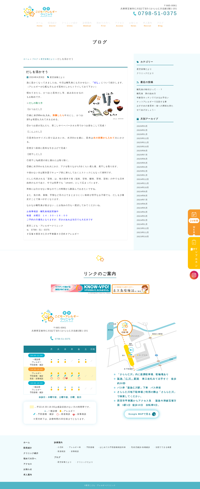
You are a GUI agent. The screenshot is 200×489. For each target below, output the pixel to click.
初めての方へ (104, 24)
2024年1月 (142, 224)
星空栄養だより (58, 77)
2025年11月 (143, 142)
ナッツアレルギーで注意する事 (153, 102)
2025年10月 (143, 146)
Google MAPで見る (139, 414)
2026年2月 (142, 130)
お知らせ (134, 24)
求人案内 (148, 24)
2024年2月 (142, 220)
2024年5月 (142, 208)
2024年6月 (142, 204)
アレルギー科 (75, 447)
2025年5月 (142, 163)
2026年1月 (142, 134)
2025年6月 (142, 159)
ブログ (161, 24)
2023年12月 (143, 228)
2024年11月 (143, 183)
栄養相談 (75, 451)
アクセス (120, 24)
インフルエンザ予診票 (194, 253)
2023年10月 (143, 236)
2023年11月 (143, 232)
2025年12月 (143, 138)
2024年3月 (142, 216)
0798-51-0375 (60, 338)
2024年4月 (142, 212)
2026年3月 (142, 126)
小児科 (61, 447)
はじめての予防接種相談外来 (113, 447)
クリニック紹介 (70, 24)
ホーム (39, 24)
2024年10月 (143, 187)
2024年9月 (142, 191)
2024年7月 (142, 200)
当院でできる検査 (164, 447)
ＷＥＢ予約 (194, 222)
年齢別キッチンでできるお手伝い (154, 97)
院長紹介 (52, 24)
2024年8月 (142, 195)
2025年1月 (142, 175)
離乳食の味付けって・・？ (150, 89)
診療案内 (87, 24)
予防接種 (90, 447)
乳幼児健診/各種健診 (141, 447)
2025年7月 (142, 155)
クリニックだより (146, 73)
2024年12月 (143, 179)
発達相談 (62, 451)
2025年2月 (142, 171)
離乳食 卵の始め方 (147, 93)
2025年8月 (142, 150)
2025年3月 (142, 167)
